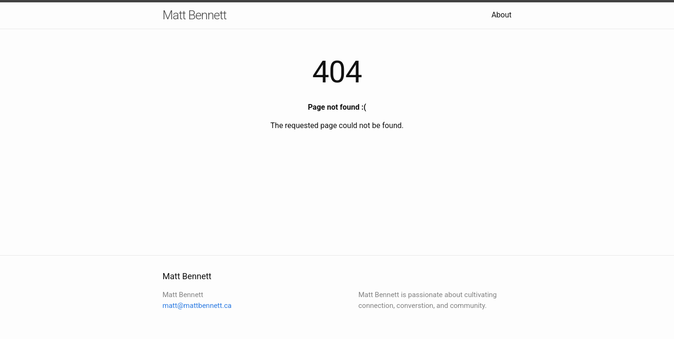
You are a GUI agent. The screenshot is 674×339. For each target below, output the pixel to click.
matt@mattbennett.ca (197, 305)
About (501, 14)
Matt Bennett (195, 15)
